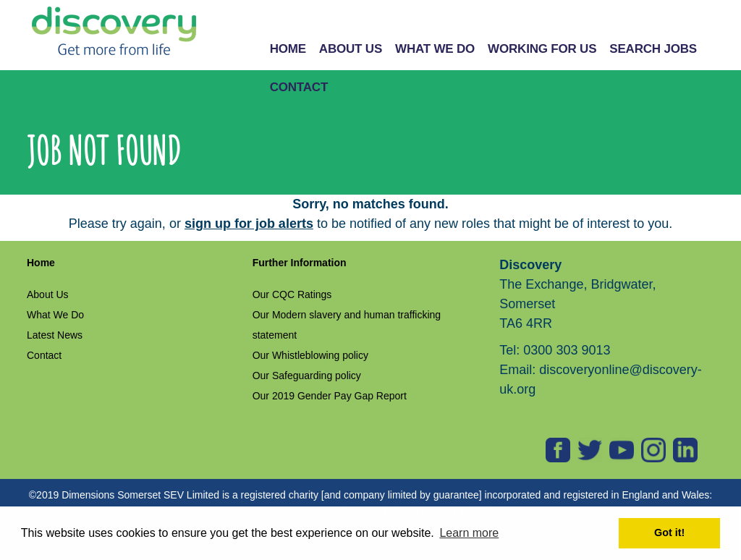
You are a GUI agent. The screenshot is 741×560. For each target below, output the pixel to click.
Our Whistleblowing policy (310, 355)
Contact (44, 355)
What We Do (55, 315)
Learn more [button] (469, 533)
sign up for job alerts (249, 223)
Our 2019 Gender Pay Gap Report (330, 396)
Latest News (54, 335)
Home (41, 262)
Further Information (300, 262)
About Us (48, 294)
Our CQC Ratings (292, 294)
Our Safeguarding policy (307, 375)
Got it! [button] (669, 532)
